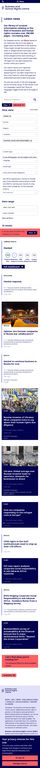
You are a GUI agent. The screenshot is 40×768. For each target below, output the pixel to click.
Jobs (13, 699)
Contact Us (10, 702)
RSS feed (19, 105)
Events (7, 699)
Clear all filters (7, 218)
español (6, 492)
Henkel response (13, 281)
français (11, 492)
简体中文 (6, 494)
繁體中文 (12, 494)
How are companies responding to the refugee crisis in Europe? (18, 512)
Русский (6, 382)
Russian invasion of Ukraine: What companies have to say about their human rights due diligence (20, 289)
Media (18, 699)
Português (22, 492)
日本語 (5, 438)
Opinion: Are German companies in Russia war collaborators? (21, 332)
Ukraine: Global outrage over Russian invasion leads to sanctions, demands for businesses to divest (18, 342)
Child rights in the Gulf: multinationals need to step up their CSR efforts (20, 544)
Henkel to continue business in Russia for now (20, 362)
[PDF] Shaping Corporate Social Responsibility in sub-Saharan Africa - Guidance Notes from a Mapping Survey (20, 599)
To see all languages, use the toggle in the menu (20, 157)
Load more (9, 675)
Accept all (20, 758)
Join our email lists (22, 702)
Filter (7, 105)
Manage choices (20, 763)
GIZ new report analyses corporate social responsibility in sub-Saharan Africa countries (20, 570)
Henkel (8, 247)
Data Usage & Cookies (30, 699)
